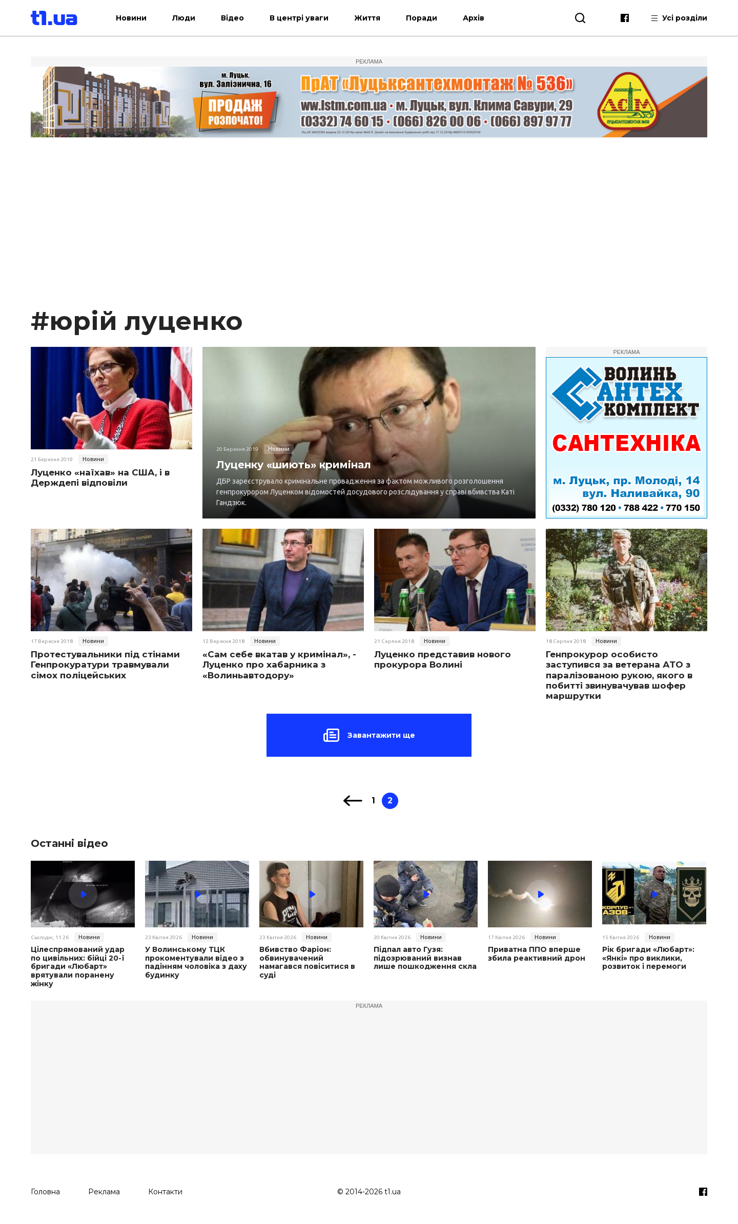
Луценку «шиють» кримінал (293, 465)
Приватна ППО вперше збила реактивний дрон (536, 954)
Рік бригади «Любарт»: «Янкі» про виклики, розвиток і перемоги (648, 958)
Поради (421, 18)
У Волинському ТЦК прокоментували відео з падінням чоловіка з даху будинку (196, 962)
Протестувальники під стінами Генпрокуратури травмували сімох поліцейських (105, 664)
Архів (473, 18)
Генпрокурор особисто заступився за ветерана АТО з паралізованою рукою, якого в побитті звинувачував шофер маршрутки (619, 675)
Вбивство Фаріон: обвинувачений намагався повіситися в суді (307, 962)
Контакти (165, 1191)
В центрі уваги (299, 18)
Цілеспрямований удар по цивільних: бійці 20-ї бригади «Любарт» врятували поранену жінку (78, 966)
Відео (232, 18)
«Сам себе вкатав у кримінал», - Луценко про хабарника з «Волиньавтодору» (279, 664)
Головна (45, 1191)
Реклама (104, 1191)
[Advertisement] (368, 227)
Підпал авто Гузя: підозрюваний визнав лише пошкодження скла (425, 958)
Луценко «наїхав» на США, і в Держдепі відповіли (100, 477)
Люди (183, 18)
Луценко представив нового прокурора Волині (442, 659)
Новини (131, 18)
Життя (367, 18)
